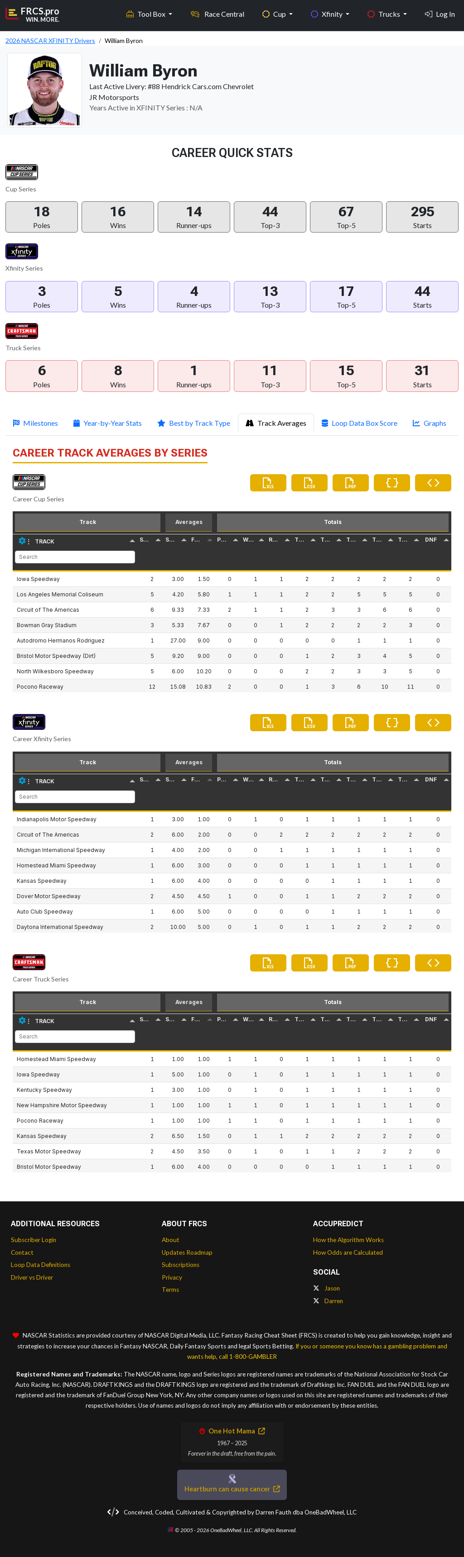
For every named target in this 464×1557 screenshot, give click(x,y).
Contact (22, 1252)
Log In (440, 14)
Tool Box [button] (146, 14)
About (170, 1239)
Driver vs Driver (32, 1277)
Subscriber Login (33, 1239)
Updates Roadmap (187, 1252)
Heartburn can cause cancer (232, 1489)
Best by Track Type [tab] (193, 423)
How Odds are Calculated (348, 1252)
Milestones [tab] (35, 423)
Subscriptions (180, 1264)
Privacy (172, 1277)
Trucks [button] (384, 14)
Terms (170, 1289)
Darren (328, 1301)
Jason (326, 1288)
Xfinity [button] (327, 14)
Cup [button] (274, 14)
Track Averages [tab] (276, 423)
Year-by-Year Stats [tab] (107, 423)
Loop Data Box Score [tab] (359, 423)
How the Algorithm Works (348, 1239)
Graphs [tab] (429, 423)
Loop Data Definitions (40, 1264)
